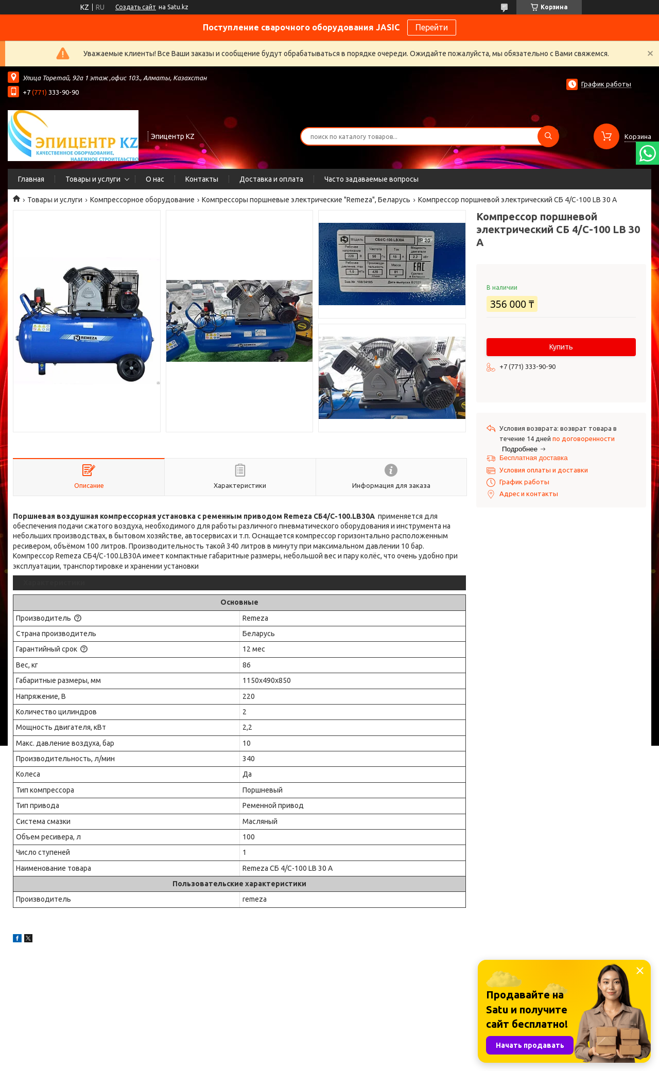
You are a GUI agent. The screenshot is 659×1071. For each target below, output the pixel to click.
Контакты (201, 179)
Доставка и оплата (271, 179)
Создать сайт (135, 7)
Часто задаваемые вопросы (371, 179)
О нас (155, 179)
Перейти (431, 27)
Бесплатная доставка (533, 458)
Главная (31, 179)
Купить (561, 347)
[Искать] (548, 136)
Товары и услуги (92, 179)
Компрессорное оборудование (142, 200)
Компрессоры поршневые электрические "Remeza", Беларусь (306, 200)
